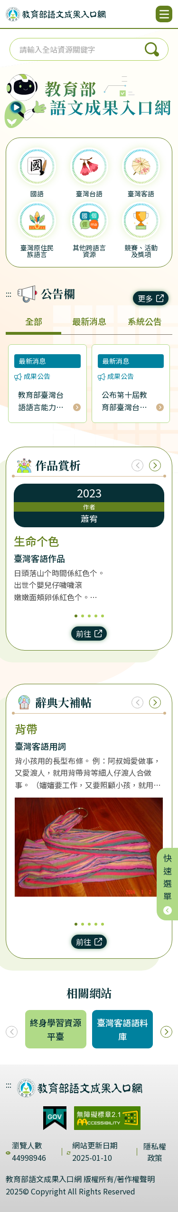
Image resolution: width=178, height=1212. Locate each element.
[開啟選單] (164, 14)
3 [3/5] (89, 616)
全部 (33, 321)
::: (8, 293)
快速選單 (167, 884)
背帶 (26, 729)
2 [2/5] (82, 616)
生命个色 (36, 541)
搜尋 (152, 49)
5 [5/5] (102, 616)
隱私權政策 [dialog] (154, 1151)
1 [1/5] (76, 616)
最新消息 (89, 321)
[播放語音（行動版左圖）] (23, 94)
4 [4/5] (95, 616)
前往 (89, 633)
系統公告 (145, 321)
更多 (151, 298)
